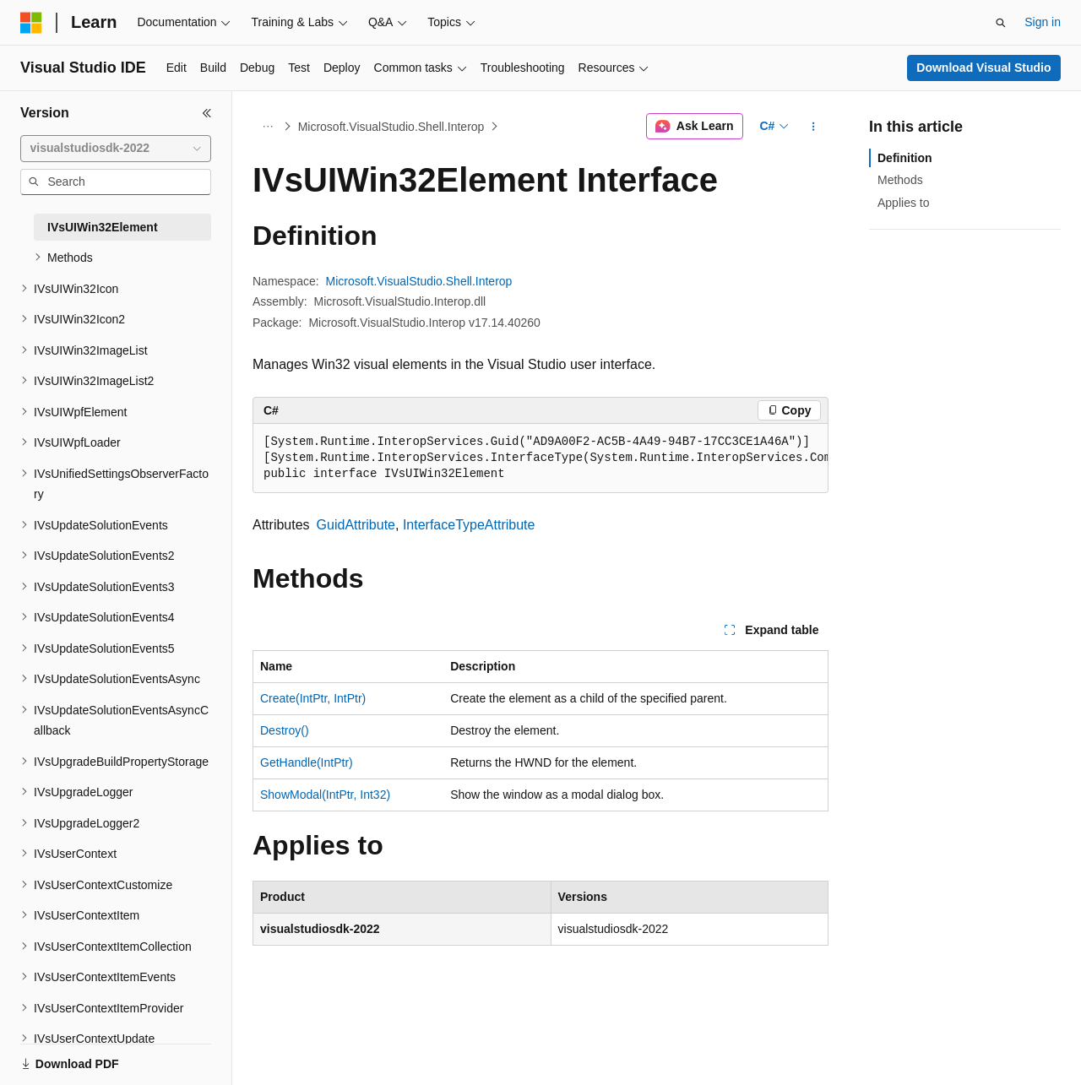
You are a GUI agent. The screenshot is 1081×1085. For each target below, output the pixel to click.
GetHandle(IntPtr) (306, 762)
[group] (540, 458)
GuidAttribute (356, 525)
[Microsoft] (31, 23)
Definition (904, 158)
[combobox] (115, 148)
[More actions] (813, 126)
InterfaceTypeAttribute (469, 525)
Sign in (1042, 22)
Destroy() (284, 730)
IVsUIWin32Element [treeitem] (102, 227)
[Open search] (1001, 23)
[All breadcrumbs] (267, 126)
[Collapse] (207, 113)
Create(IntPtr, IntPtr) (313, 698)
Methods (900, 180)
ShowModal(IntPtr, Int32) (325, 794)
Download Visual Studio (983, 67)
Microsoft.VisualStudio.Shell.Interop (391, 126)
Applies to (903, 202)
